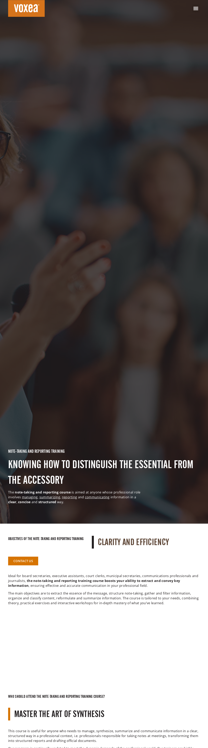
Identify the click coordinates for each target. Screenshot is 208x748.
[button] (196, 8)
